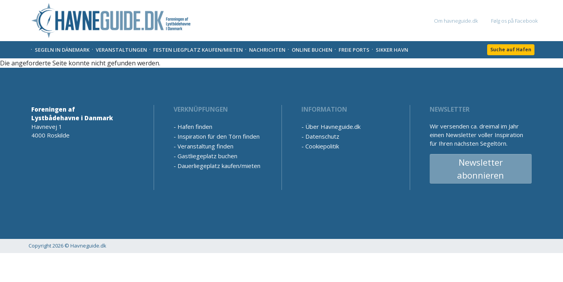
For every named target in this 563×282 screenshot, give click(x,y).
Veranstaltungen (121, 49)
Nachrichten (267, 49)
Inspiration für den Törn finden (219, 136)
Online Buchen (312, 49)
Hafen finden (195, 126)
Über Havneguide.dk (332, 126)
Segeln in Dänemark (62, 49)
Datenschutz (322, 136)
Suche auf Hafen (510, 49)
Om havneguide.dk (456, 20)
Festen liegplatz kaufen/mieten (198, 49)
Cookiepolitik (322, 146)
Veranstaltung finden (205, 146)
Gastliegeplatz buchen (207, 156)
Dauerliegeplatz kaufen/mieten (219, 166)
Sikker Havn (392, 49)
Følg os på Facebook (514, 20)
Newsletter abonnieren (480, 168)
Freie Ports (354, 49)
